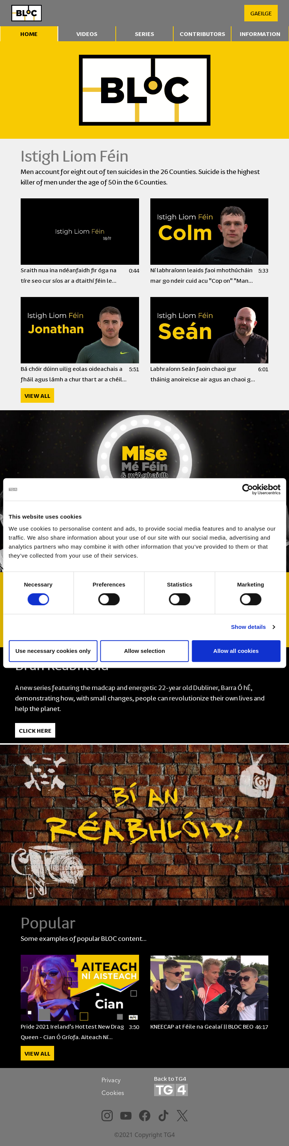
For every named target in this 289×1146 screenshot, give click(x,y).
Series (144, 33)
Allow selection (144, 651)
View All (37, 395)
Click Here (35, 730)
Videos (86, 33)
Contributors (202, 33)
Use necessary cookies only (53, 651)
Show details (248, 627)
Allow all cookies (236, 651)
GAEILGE (261, 13)
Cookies (112, 1092)
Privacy (111, 1080)
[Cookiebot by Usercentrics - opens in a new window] (247, 489)
